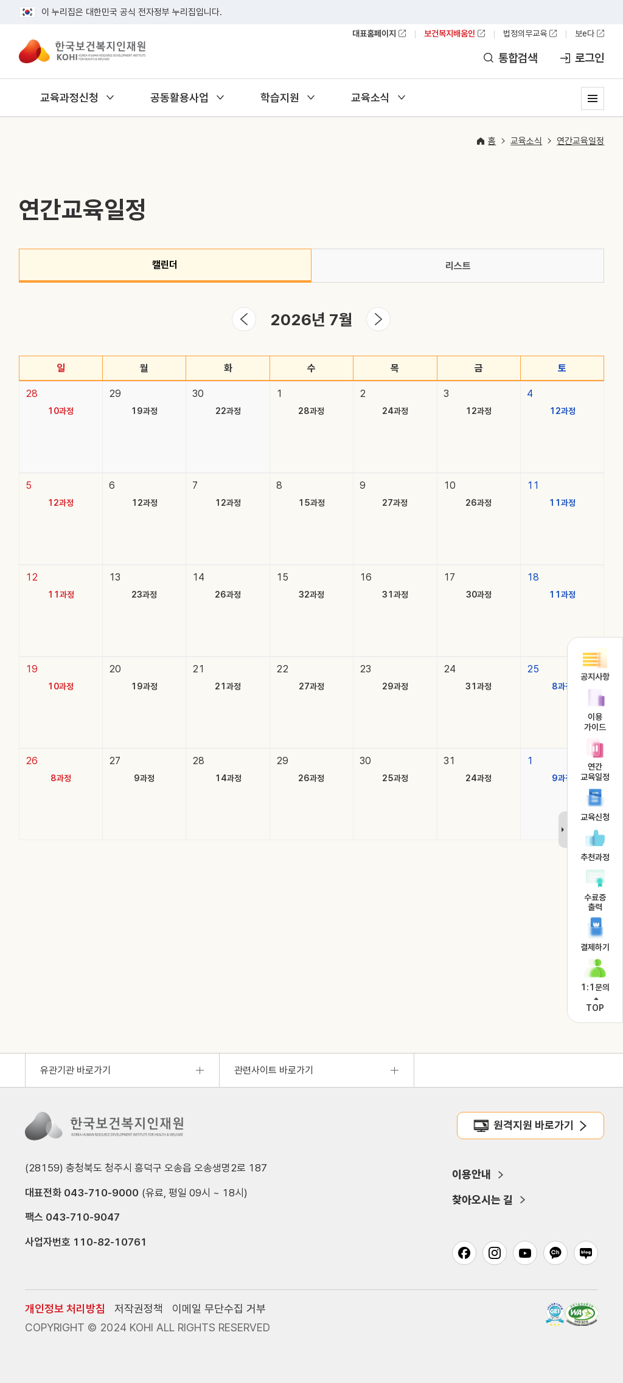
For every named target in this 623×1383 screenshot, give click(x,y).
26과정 (478, 503)
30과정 (479, 594)
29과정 (395, 686)
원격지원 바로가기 (533, 1125)
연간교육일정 (580, 141)
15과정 (311, 503)
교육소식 (370, 97)
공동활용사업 (179, 97)
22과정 (228, 411)
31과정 (395, 594)
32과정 (311, 594)
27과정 (395, 503)
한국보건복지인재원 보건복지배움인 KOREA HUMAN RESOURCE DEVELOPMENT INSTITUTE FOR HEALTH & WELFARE (82, 51)
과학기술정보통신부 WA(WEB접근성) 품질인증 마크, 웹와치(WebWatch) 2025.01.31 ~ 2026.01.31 (581, 1314)
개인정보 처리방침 (65, 1308)
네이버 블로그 (586, 1253)
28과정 (311, 411)
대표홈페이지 (374, 33)
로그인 (589, 58)
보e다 (584, 33)
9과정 (144, 778)
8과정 (562, 686)
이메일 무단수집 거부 (219, 1308)
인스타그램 (494, 1253)
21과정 (228, 686)
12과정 (478, 411)
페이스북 (464, 1253)
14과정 (228, 778)
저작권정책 (138, 1308)
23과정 (144, 594)
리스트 (458, 266)
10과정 (60, 411)
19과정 (144, 411)
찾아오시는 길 (482, 1199)
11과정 (562, 503)
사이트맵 (592, 98)
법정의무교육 (525, 33)
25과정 (395, 778)
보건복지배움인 (449, 33)
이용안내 (471, 1174)
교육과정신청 (69, 97)
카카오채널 (555, 1253)
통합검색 (517, 58)
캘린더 (165, 265)
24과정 (395, 411)
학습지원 (279, 97)
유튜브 (525, 1253)
